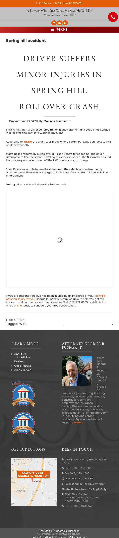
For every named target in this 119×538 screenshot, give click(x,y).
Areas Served (22, 370)
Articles (25, 357)
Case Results (22, 366)
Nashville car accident (45, 323)
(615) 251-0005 (73, 3)
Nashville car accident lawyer (88, 323)
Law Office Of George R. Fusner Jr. (59, 531)
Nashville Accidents (40, 319)
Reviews (19, 361)
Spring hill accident (21, 327)
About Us (20, 354)
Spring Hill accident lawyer (59, 327)
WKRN (27, 142)
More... (78, 422)
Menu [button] (62, 29)
